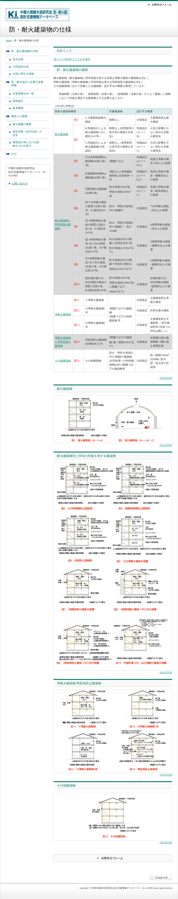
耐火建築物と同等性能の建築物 (63, 224)
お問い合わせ (20, 183)
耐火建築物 (61, 134)
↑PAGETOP (165, 378)
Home (9, 40)
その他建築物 (63, 360)
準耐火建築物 (63, 314)
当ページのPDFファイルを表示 (71, 59)
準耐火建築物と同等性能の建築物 (63, 341)
